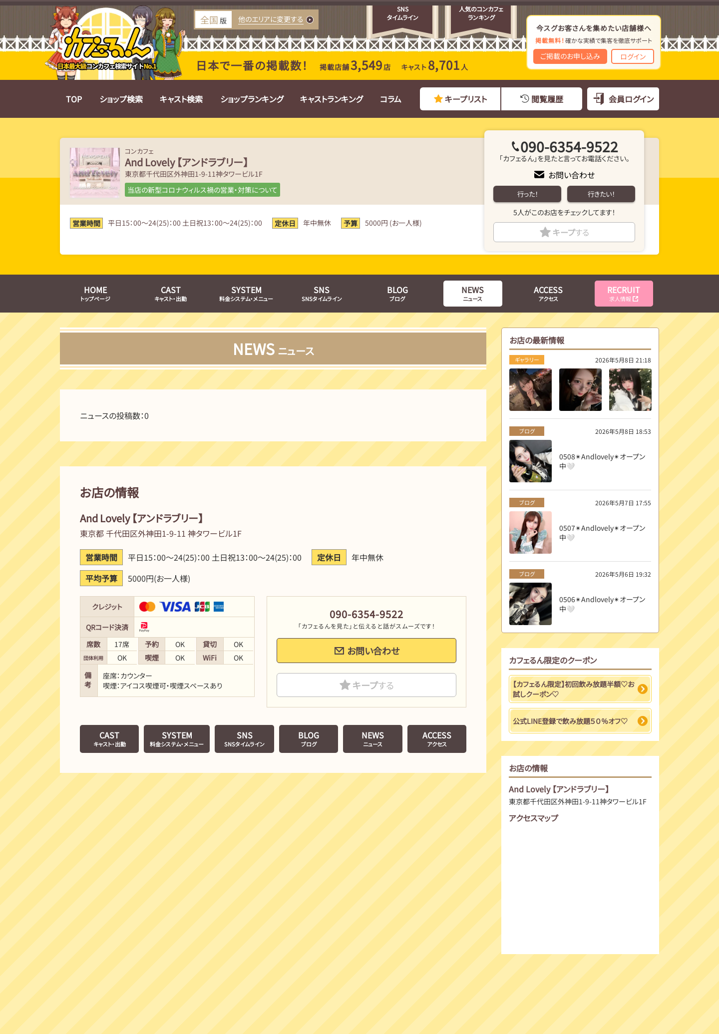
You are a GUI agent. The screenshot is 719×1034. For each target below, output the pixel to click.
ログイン (633, 56)
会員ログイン (631, 99)
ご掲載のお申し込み (570, 56)
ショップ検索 (121, 99)
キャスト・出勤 (170, 293)
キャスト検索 (181, 99)
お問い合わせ (571, 175)
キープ (571, 232)
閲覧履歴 (547, 99)
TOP (74, 99)
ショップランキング (251, 99)
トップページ (95, 293)
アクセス (548, 293)
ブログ (397, 293)
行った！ (527, 194)
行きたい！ (601, 194)
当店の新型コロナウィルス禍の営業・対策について (202, 189)
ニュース (472, 293)
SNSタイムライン (322, 293)
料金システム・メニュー (246, 293)
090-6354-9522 (569, 146)
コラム (390, 99)
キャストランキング (331, 99)
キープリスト (466, 99)
